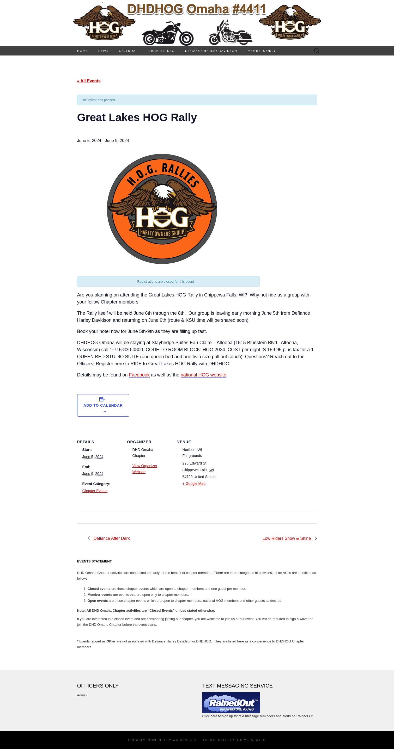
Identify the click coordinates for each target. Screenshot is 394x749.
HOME (82, 50)
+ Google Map (194, 483)
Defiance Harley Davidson (211, 50)
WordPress (184, 739)
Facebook (139, 374)
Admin (82, 695)
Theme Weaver (251, 739)
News (103, 50)
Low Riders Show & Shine (287, 538)
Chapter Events (95, 491)
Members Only (262, 50)
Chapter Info (161, 50)
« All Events (89, 81)
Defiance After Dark (111, 538)
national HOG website (203, 374)
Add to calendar (103, 405)
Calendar (128, 50)
